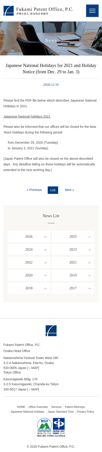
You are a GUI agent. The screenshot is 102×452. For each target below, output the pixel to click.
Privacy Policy (85, 411)
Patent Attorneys (75, 407)
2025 (73, 236)
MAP (34, 368)
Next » (69, 190)
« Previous (34, 190)
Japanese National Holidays (27, 411)
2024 (28, 249)
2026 (28, 236)
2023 (73, 249)
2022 (28, 262)
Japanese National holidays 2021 (26, 116)
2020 (28, 275)
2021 (73, 262)
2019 (73, 275)
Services (56, 407)
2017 (73, 288)
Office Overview (38, 407)
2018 (28, 288)
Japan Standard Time (61, 411)
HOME (21, 407)
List (52, 190)
